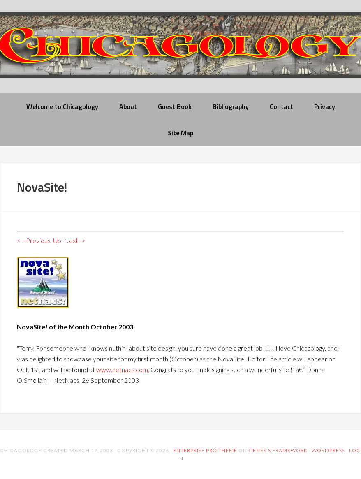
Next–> (75, 240)
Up (57, 240)
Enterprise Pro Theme (205, 450)
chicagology (180, 52)
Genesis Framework (278, 450)
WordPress (328, 450)
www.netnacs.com (122, 369)
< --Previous (34, 240)
